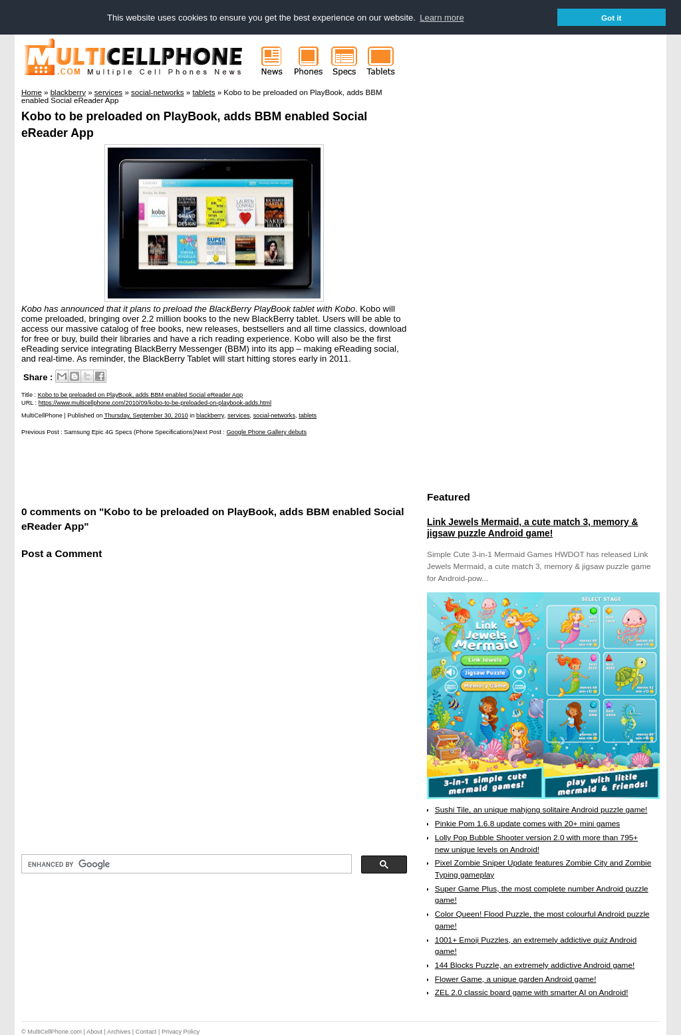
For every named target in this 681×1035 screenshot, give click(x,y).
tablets (308, 414)
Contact (146, 1031)
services (238, 414)
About (94, 1031)
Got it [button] (611, 17)
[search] (185, 864)
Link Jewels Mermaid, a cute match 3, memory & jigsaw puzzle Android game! (532, 527)
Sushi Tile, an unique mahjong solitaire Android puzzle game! (541, 809)
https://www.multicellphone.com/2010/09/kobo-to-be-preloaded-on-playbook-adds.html (155, 402)
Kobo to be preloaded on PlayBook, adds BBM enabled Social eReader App (140, 395)
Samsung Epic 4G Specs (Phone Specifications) (129, 431)
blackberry (210, 414)
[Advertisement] (177, 469)
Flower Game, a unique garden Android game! (516, 978)
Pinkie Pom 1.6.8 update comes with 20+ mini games (527, 823)
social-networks (274, 414)
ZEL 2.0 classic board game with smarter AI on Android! (531, 992)
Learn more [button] (442, 18)
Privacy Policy (181, 1031)
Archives (118, 1031)
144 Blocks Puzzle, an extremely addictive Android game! (534, 964)
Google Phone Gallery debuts (266, 431)
